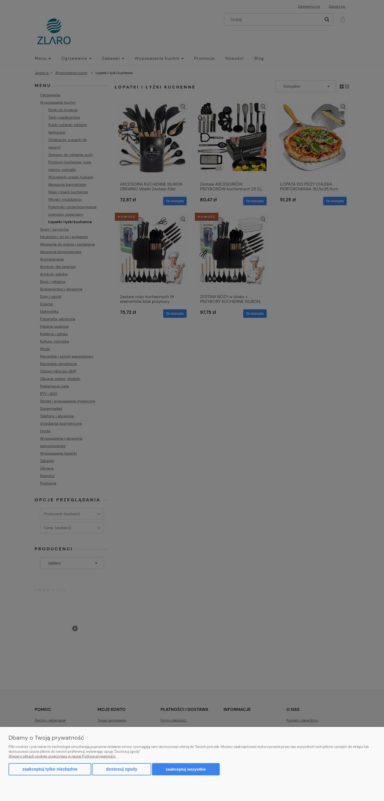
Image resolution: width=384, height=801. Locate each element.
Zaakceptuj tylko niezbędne (49, 769)
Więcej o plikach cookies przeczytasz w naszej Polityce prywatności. (62, 756)
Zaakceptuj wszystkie (186, 769)
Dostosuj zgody (121, 769)
